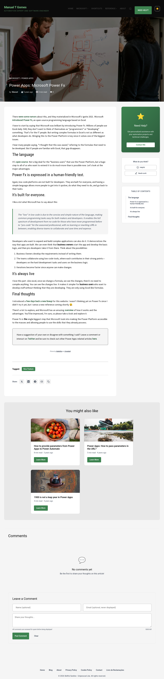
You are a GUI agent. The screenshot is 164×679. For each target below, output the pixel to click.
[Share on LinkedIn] (28, 377)
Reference (112, 6)
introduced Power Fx (22, 115)
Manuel (15, 88)
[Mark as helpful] (141, 163)
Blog (50, 666)
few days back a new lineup (39, 296)
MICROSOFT (14, 74)
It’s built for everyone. (137, 203)
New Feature (28, 364)
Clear (36, 631)
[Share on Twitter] (21, 377)
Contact (99, 666)
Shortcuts (98, 6)
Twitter (31, 334)
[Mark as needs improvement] (141, 168)
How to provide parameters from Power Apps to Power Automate (54, 443)
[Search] (132, 6)
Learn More (40, 455)
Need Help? (144, 6)
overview (69, 305)
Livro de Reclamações (115, 666)
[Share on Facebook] (35, 377)
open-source (22, 157)
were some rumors (27, 112)
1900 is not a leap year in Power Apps (53, 492)
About (124, 6)
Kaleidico (59, 347)
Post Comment (21, 631)
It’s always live (135, 207)
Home (72, 6)
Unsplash (67, 347)
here (94, 334)
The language (133, 193)
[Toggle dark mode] (157, 6)
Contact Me (140, 140)
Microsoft (84, 6)
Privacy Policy (71, 666)
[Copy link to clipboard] (48, 377)
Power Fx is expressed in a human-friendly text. (139, 198)
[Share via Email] (41, 377)
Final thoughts (134, 212)
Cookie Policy (86, 666)
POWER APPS (27, 74)
